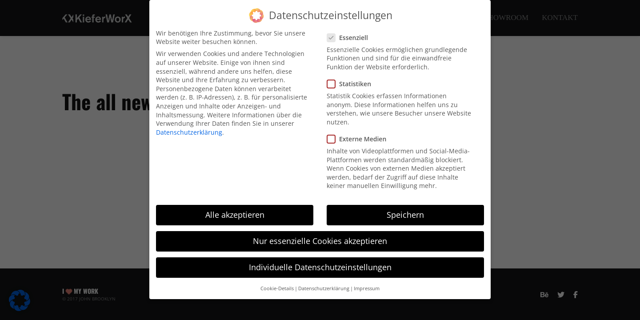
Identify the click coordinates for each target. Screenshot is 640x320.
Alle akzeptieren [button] (234, 213)
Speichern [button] (405, 213)
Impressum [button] (367, 287)
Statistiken (349, 82)
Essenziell (347, 36)
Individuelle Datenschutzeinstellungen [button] (320, 265)
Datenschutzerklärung (189, 130)
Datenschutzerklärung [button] (323, 287)
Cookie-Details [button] (277, 287)
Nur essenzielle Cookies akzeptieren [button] (320, 239)
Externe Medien (356, 137)
